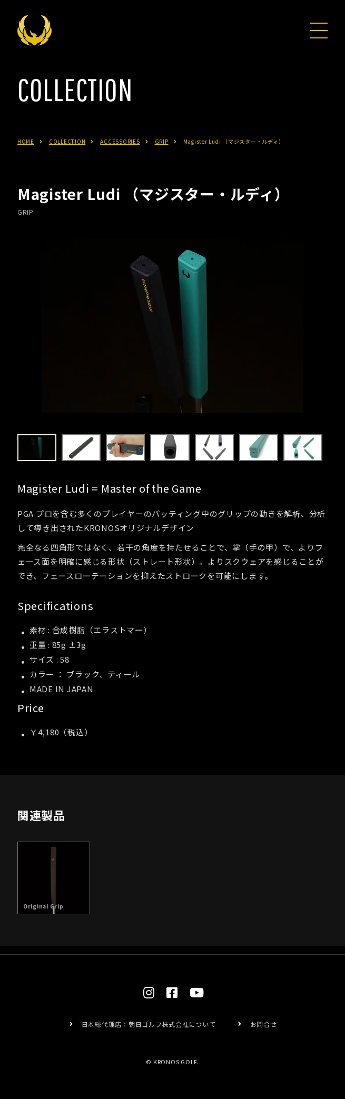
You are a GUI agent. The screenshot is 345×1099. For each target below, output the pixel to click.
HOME (25, 157)
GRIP (162, 157)
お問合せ (263, 1024)
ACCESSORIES (120, 157)
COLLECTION (67, 157)
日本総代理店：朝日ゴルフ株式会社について (149, 1024)
